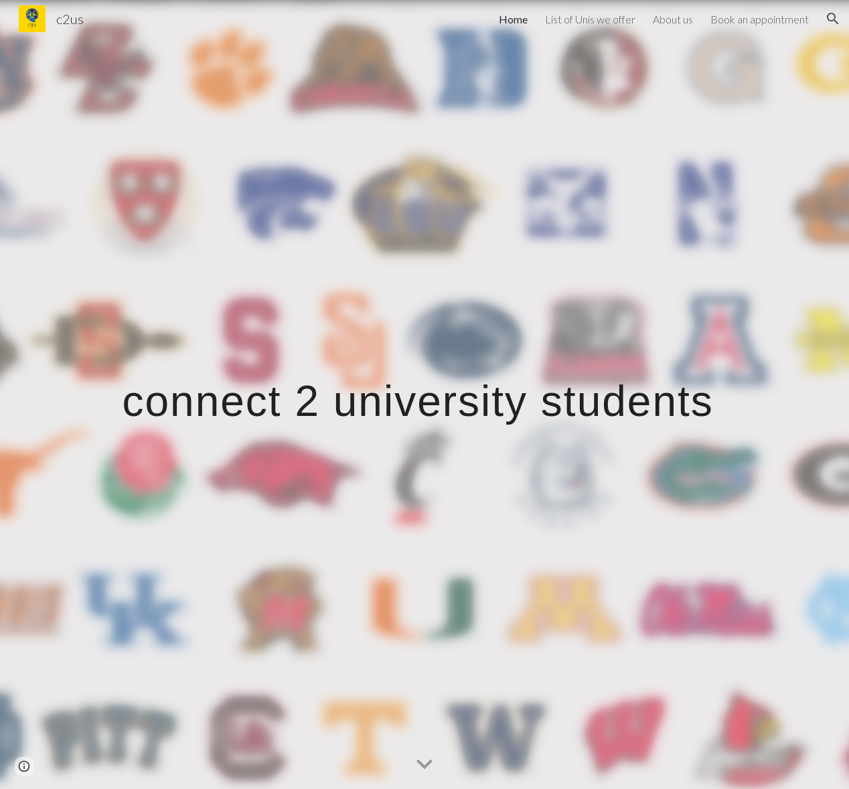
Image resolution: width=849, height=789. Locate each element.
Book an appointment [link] (759, 19)
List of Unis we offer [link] (590, 19)
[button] (833, 19)
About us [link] (673, 19)
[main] (424, 394)
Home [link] (513, 19)
